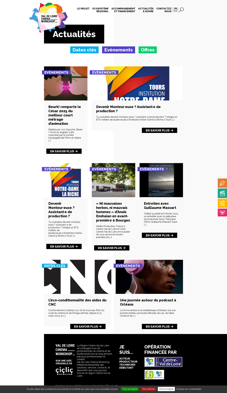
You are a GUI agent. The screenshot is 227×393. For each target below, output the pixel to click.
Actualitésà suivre (145, 10)
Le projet (83, 8)
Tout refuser (148, 389)
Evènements (56, 72)
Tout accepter (129, 389)
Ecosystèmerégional (101, 10)
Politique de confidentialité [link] (188, 389)
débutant (126, 367)
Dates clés (54, 266)
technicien (127, 364)
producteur (128, 361)
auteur (124, 358)
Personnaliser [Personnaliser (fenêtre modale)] (166, 389)
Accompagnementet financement (123, 10)
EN (175, 11)
